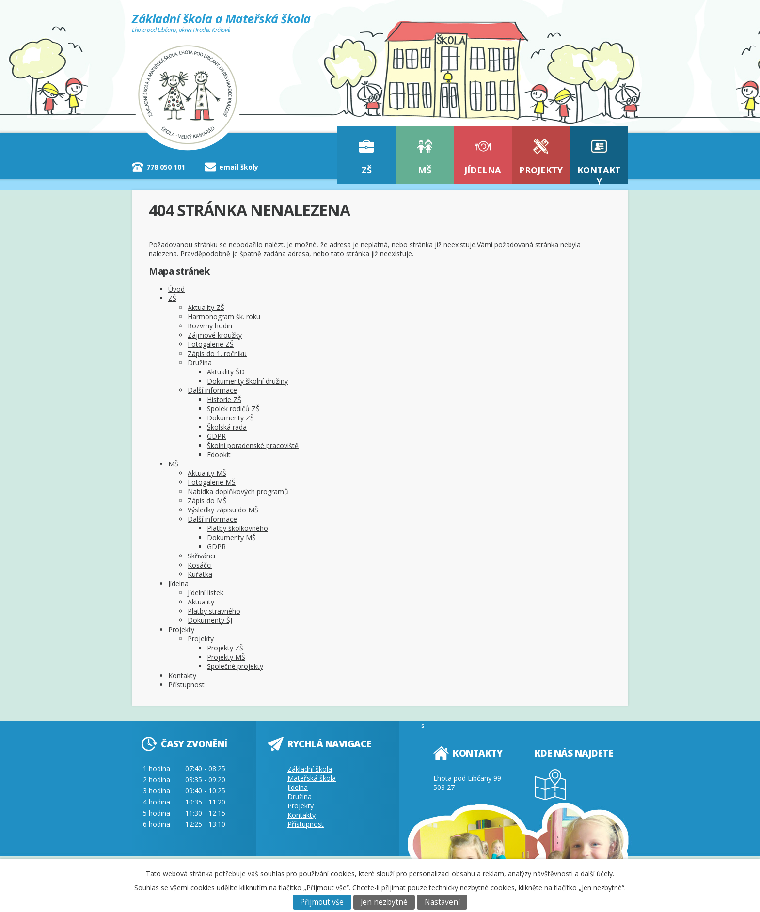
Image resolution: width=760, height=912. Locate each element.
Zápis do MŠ (207, 500)
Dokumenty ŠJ (210, 620)
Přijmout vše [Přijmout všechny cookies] (322, 902)
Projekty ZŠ (225, 647)
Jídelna (482, 170)
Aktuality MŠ (207, 473)
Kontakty (599, 174)
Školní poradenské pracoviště (253, 445)
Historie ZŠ (224, 399)
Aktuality (201, 601)
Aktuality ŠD (226, 371)
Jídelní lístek (205, 592)
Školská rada (227, 427)
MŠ (424, 170)
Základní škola (309, 768)
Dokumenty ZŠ (230, 417)
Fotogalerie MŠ (212, 482)
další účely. (597, 873)
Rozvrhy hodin (210, 325)
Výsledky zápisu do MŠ (223, 509)
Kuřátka (200, 574)
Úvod (176, 289)
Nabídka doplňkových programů (238, 491)
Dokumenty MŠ (231, 537)
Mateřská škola (311, 778)
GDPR (216, 436)
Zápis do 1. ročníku (217, 353)
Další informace (212, 390)
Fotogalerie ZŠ (211, 344)
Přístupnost (186, 684)
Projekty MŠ (226, 657)
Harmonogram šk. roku (224, 316)
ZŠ (367, 170)
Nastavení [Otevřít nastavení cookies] (442, 902)
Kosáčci (200, 565)
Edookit (219, 454)
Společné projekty (235, 666)
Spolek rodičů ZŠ (233, 408)
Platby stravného (214, 611)
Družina (200, 362)
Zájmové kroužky (215, 335)
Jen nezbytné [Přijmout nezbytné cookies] (384, 902)
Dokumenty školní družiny (247, 381)
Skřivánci (201, 555)
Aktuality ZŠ (206, 307)
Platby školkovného (237, 528)
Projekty (541, 170)
